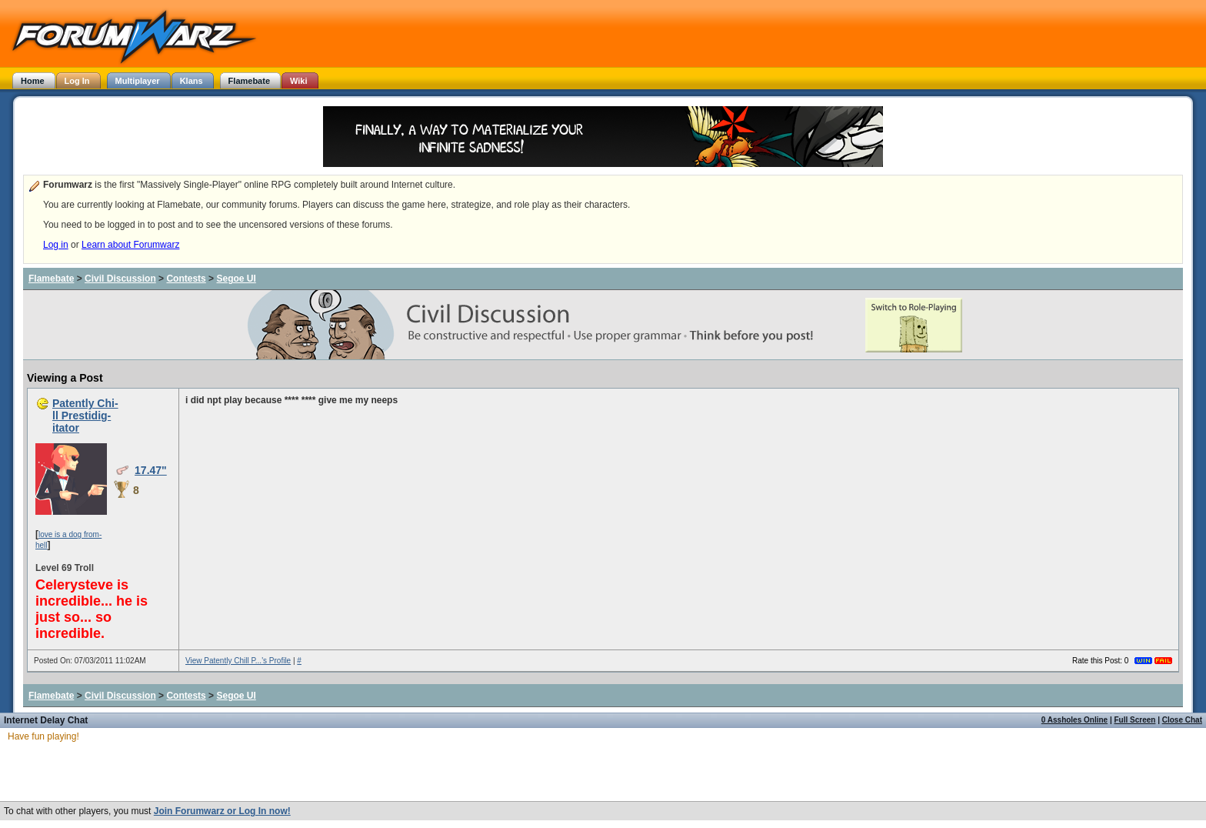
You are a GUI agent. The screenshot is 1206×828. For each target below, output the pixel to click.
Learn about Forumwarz (130, 244)
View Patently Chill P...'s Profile (238, 660)
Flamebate (51, 278)
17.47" (151, 470)
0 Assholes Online (1074, 720)
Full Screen (1135, 720)
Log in (55, 244)
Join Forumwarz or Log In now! (222, 811)
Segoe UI (235, 278)
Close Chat (1182, 720)
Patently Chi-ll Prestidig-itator (85, 415)
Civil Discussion (120, 278)
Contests (185, 278)
